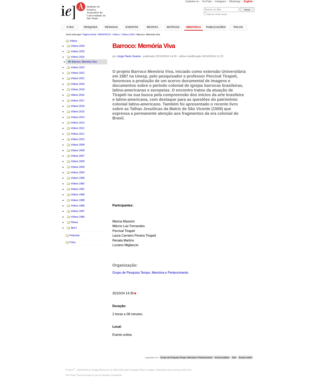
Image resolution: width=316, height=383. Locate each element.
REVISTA (152, 27)
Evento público (222, 357)
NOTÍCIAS (173, 27)
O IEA (70, 27)
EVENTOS (132, 27)
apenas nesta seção (217, 14)
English (248, 1)
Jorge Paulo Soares (129, 56)
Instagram (220, 1)
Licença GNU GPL (182, 370)
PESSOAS (111, 27)
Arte (234, 357)
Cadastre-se (192, 1)
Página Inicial (89, 34)
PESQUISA (91, 27)
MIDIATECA (193, 27)
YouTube (207, 1)
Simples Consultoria (112, 375)
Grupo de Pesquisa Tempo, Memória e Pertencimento (150, 272)
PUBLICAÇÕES (216, 27)
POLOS (238, 27)
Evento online (245, 357)
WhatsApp (234, 1)
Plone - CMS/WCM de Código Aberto (87, 370)
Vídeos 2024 (128, 34)
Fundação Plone (137, 370)
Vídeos (116, 34)
